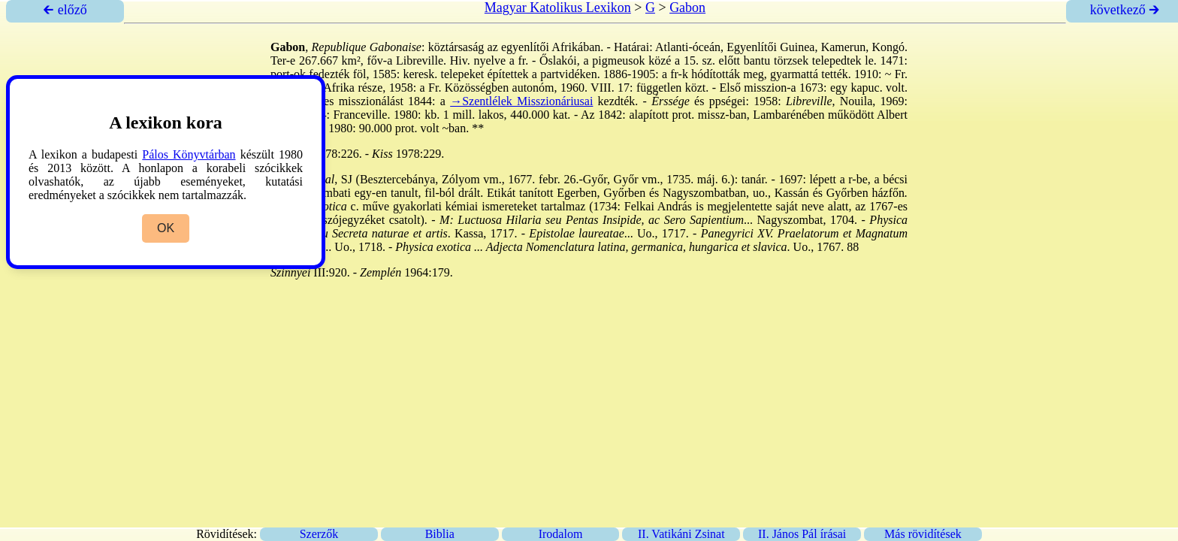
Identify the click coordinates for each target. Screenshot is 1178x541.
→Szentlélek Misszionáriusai (521, 101)
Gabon (687, 7)
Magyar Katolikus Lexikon (558, 7)
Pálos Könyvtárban (188, 154)
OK (165, 228)
